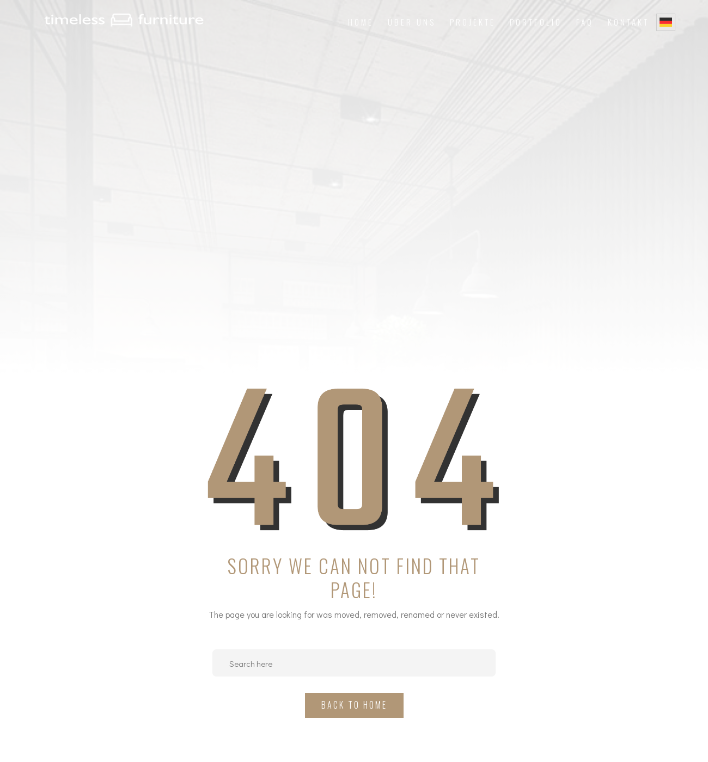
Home (361, 22)
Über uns (412, 22)
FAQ (585, 22)
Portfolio (536, 22)
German (666, 22)
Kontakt (628, 22)
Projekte (473, 22)
